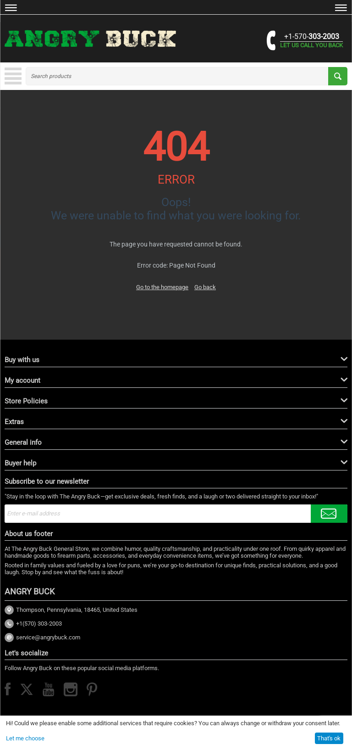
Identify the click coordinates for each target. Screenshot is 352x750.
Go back (205, 287)
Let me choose (25, 738)
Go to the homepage (162, 287)
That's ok (329, 738)
